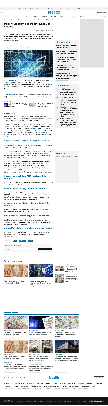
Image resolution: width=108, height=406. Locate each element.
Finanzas (44, 16)
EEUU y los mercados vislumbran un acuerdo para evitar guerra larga (65, 67)
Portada (7, 383)
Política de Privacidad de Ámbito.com (29, 389)
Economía (34, 16)
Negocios (63, 16)
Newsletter (104, 16)
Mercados (71, 383)
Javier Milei (77, 8)
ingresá (104, 12)
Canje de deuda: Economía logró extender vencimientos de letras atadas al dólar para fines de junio (66, 359)
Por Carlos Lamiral (59, 371)
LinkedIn (16, 377)
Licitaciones (83, 389)
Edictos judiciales (61, 389)
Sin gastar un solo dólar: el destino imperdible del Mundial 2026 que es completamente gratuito (40, 284)
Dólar (25, 16)
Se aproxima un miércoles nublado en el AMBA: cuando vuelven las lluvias (66, 59)
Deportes (24, 386)
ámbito (6, 19)
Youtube (20, 377)
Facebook (8, 377)
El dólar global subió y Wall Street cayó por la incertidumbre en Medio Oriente (71, 279)
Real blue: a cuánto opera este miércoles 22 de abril (14, 282)
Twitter (5, 377)
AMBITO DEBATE (68, 394)
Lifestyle (98, 383)
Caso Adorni (69, 8)
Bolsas (63, 156)
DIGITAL (37, 394)
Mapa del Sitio (9, 389)
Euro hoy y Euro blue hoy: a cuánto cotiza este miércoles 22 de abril (45, 105)
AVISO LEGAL (48, 389)
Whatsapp (24, 377)
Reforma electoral (23, 8)
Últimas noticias (18, 383)
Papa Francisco (60, 8)
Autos (64, 386)
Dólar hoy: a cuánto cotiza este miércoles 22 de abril (19, 48)
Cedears (76, 156)
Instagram (12, 377)
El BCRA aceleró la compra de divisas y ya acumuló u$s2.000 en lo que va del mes (71, 269)
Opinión (72, 16)
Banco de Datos (59, 383)
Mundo (16, 386)
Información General (51, 386)
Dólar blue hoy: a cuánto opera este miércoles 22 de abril (19, 105)
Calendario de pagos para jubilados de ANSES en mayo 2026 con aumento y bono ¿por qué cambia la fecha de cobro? (68, 111)
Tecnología (85, 386)
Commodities (69, 156)
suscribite (99, 12)
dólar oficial (10, 80)
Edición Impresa (36, 386)
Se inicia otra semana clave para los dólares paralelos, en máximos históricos (26, 45)
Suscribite (45, 249)
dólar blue (10, 95)
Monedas (58, 156)
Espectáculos (74, 386)
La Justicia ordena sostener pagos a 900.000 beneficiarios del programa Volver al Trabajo (68, 100)
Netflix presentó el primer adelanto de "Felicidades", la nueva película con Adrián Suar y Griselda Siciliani (68, 122)
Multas (73, 389)
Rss (93, 386)
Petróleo (32, 8)
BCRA (30, 241)
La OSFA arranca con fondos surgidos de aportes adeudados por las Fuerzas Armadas (68, 91)
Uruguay (81, 16)
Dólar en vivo (13, 8)
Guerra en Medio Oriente (49, 8)
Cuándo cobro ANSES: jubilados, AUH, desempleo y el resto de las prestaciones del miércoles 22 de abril (67, 76)
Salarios (39, 8)
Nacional (7, 386)
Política (53, 16)
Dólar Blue (22, 241)
